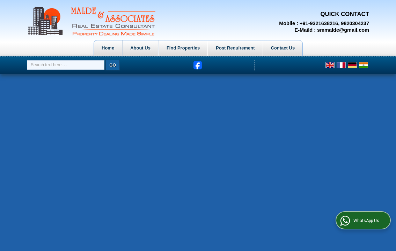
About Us (140, 48)
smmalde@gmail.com (343, 30)
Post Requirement (235, 48)
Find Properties (183, 48)
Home (108, 48)
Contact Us (283, 48)
